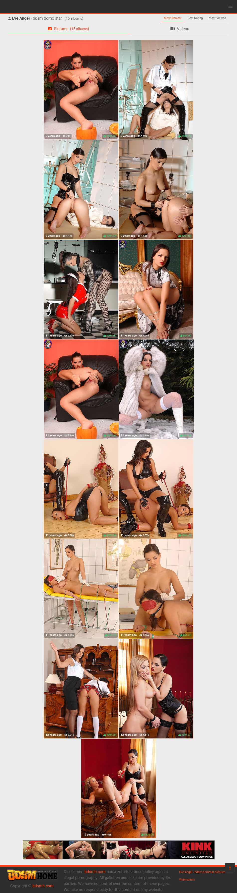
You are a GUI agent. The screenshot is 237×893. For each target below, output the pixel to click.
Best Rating (195, 18)
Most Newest (173, 18)
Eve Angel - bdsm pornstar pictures (202, 872)
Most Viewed (217, 18)
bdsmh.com (43, 886)
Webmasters (187, 879)
